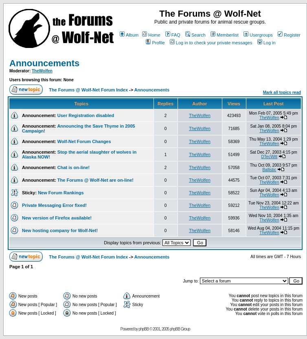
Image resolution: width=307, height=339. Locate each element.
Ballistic (269, 169)
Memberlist (225, 35)
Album (129, 35)
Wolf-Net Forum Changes (84, 141)
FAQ (172, 35)
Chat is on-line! (73, 167)
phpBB (143, 329)
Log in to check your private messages (211, 42)
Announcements (44, 63)
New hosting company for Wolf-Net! (60, 230)
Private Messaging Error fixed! (54, 205)
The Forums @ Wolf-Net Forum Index (88, 89)
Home (151, 35)
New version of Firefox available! (57, 217)
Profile (155, 42)
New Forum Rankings (60, 192)
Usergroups (258, 35)
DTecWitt (269, 156)
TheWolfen (42, 71)
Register (289, 35)
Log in (266, 42)
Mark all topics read (282, 92)
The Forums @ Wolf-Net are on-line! (95, 180)
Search (195, 35)
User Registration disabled (85, 115)
